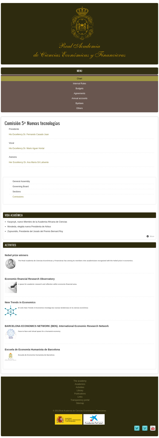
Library (80, 390)
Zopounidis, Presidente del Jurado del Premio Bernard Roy (35, 231)
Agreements (79, 93)
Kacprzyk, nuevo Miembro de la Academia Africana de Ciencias (37, 222)
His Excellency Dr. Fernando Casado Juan (29, 134)
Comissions (18, 197)
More (152, 236)
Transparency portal (80, 400)
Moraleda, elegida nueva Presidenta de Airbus (29, 226)
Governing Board (21, 186)
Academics (80, 384)
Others (79, 108)
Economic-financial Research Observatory (30, 278)
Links (80, 397)
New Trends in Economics (20, 302)
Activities (80, 387)
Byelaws (80, 103)
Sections (17, 191)
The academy (79, 381)
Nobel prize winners (16, 255)
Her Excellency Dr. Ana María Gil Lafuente (29, 162)
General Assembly (21, 181)
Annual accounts (79, 98)
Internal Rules (79, 83)
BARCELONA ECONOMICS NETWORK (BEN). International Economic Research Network (57, 326)
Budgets (79, 88)
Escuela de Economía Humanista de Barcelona (32, 349)
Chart (79, 78)
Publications (80, 393)
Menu (79, 71)
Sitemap (80, 403)
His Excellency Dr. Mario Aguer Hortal (26, 148)
